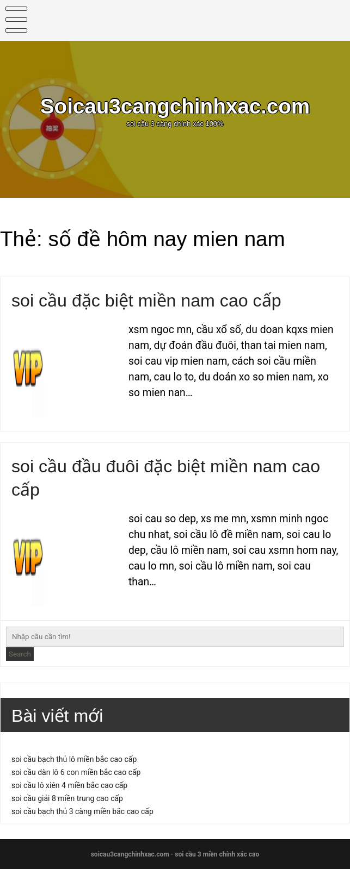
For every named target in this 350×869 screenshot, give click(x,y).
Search (20, 654)
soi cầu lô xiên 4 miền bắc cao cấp (69, 785)
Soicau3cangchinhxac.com (175, 106)
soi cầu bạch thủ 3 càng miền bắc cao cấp (82, 811)
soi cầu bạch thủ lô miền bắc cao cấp (74, 759)
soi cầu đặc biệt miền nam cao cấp (146, 300)
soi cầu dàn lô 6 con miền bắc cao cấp (75, 772)
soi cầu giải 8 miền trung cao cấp (67, 798)
